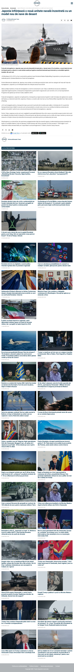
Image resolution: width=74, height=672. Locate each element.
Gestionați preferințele (47, 666)
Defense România (5, 8)
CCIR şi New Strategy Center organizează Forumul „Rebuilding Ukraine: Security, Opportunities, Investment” (18, 174)
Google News (16, 133)
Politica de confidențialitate (19, 666)
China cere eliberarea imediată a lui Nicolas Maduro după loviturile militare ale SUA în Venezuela (55, 504)
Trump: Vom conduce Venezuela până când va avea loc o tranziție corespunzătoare (18, 622)
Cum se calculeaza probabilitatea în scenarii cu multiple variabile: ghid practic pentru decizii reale (54, 265)
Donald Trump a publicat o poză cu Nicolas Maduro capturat (54, 593)
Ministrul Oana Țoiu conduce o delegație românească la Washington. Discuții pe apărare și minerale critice (54, 293)
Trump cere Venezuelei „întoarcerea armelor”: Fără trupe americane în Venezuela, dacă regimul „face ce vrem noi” (55, 563)
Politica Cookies (33, 666)
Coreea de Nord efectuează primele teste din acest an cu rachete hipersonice (55, 413)
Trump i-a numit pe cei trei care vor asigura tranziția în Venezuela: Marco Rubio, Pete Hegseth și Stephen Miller (55, 354)
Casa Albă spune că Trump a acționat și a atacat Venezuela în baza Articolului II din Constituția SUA (18, 651)
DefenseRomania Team (13, 19)
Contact (58, 666)
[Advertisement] (55, 226)
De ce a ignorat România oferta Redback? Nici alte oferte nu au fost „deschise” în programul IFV (54, 173)
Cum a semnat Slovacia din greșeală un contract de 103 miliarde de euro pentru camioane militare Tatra (18, 504)
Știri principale (13, 8)
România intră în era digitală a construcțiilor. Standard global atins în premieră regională (16, 265)
